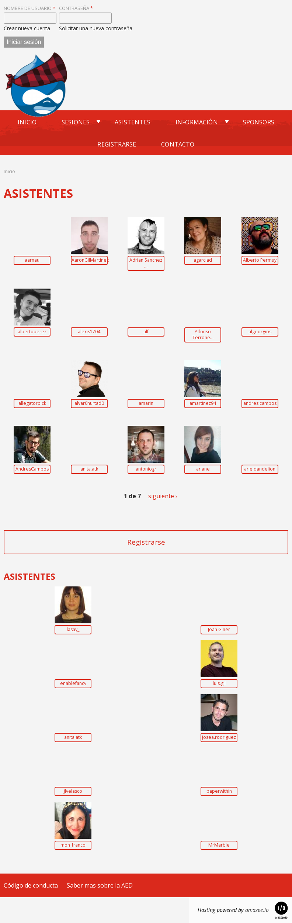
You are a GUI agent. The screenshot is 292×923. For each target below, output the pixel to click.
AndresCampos (32, 469)
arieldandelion (259, 469)
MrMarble (219, 845)
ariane (203, 469)
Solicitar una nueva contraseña (95, 28)
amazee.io (257, 909)
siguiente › (162, 496)
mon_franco (73, 845)
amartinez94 (203, 403)
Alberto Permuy (260, 260)
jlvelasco (73, 791)
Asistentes (132, 122)
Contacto (177, 144)
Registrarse (116, 144)
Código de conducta (31, 885)
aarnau (32, 260)
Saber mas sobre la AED (100, 885)
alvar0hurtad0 (89, 403)
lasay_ (73, 630)
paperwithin (219, 791)
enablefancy (73, 683)
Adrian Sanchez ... (145, 263)
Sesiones (76, 122)
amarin (146, 403)
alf (146, 332)
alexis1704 (89, 332)
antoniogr (146, 469)
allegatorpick (32, 403)
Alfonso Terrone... (202, 335)
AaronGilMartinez (89, 260)
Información (196, 122)
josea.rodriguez (219, 737)
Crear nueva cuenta (27, 28)
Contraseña (76, 8)
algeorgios (259, 332)
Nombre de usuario (29, 8)
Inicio (27, 122)
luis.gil (219, 683)
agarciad (203, 260)
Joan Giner (219, 630)
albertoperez (32, 332)
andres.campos (260, 403)
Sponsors (258, 122)
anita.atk (89, 469)
